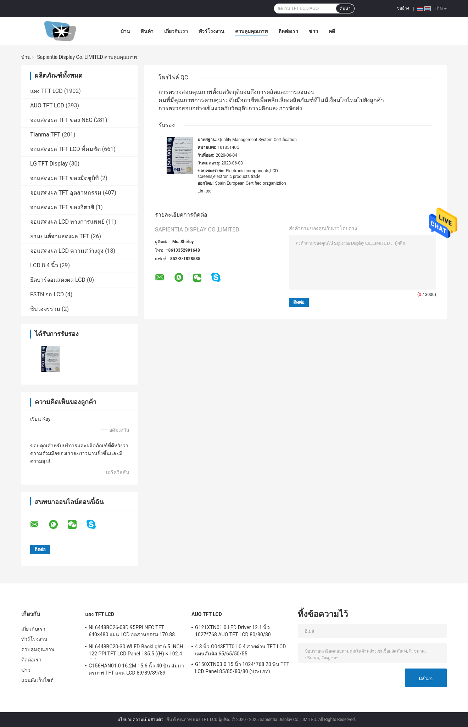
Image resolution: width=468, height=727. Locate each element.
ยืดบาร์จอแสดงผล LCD (57, 279)
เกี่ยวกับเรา (176, 31)
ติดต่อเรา (288, 31)
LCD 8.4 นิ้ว (44, 265)
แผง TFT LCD (46, 91)
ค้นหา (345, 8)
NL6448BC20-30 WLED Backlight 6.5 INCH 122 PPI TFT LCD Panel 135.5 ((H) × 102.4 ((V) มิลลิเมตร (136, 651)
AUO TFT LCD (47, 105)
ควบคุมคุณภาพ (251, 31)
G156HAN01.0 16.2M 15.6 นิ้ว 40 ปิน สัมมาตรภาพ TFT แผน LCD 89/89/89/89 (136, 669)
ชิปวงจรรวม (45, 309)
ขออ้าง (403, 8)
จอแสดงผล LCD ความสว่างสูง (67, 250)
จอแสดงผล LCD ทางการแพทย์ (67, 221)
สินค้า (147, 31)
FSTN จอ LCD (47, 294)
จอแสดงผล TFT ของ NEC (61, 120)
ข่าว (313, 31)
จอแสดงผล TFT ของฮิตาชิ (62, 207)
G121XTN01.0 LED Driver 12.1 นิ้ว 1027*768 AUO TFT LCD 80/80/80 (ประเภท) (233, 632)
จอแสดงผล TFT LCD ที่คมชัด (65, 149)
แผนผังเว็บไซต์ (37, 680)
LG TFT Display (49, 163)
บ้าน (125, 31)
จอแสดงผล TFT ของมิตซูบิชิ (64, 178)
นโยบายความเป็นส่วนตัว (140, 719)
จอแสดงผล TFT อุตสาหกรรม (65, 192)
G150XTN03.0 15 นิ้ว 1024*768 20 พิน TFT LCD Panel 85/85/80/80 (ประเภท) (242, 667)
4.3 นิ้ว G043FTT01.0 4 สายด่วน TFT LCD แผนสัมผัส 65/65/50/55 (240, 650)
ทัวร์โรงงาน (211, 31)
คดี (332, 31)
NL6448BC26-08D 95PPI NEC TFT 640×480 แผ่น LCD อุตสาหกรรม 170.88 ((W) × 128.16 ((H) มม (132, 632)
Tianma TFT (45, 134)
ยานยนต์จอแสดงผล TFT (59, 236)
